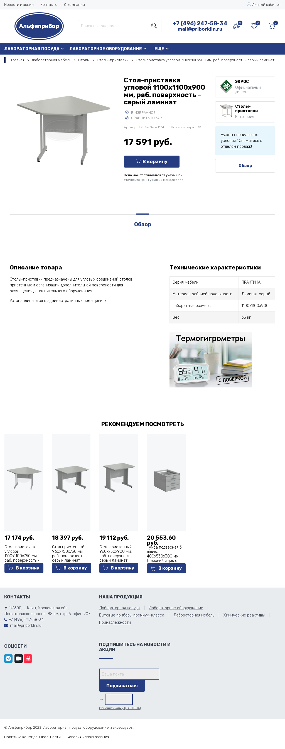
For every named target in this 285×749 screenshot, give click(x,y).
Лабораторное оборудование (105, 48)
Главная (17, 60)
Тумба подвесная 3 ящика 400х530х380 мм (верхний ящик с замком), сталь (164, 556)
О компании (74, 5)
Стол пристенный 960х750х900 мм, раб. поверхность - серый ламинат (116, 554)
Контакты (48, 5)
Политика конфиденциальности (32, 737)
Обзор (245, 165)
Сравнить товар (143, 118)
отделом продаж (236, 146)
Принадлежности (115, 622)
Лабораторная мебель (51, 60)
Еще (159, 48)
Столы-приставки (113, 60)
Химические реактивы (244, 615)
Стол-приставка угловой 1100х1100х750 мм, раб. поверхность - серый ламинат (22, 556)
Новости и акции (19, 5)
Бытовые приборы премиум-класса (131, 615)
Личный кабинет (264, 5)
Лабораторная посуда (32, 48)
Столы (84, 60)
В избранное (140, 112)
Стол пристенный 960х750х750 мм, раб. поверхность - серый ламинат (69, 554)
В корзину (152, 161)
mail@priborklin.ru (200, 29)
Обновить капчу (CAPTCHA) (120, 708)
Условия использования (88, 737)
